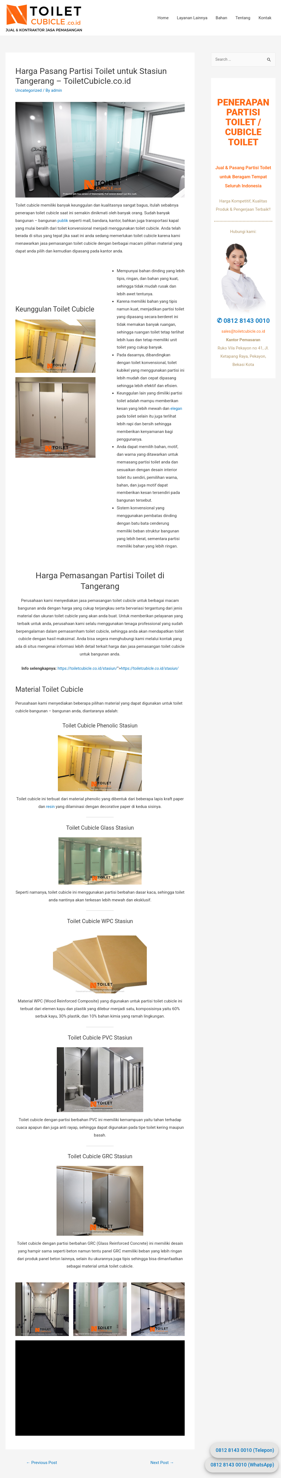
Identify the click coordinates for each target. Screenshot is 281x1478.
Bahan (221, 17)
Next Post (161, 1462)
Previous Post (42, 1462)
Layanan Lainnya (192, 17)
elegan (176, 408)
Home (163, 17)
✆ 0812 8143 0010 (243, 321)
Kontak (264, 17)
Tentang (242, 17)
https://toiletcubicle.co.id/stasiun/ (86, 668)
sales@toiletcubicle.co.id (243, 331)
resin (50, 806)
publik (63, 220)
